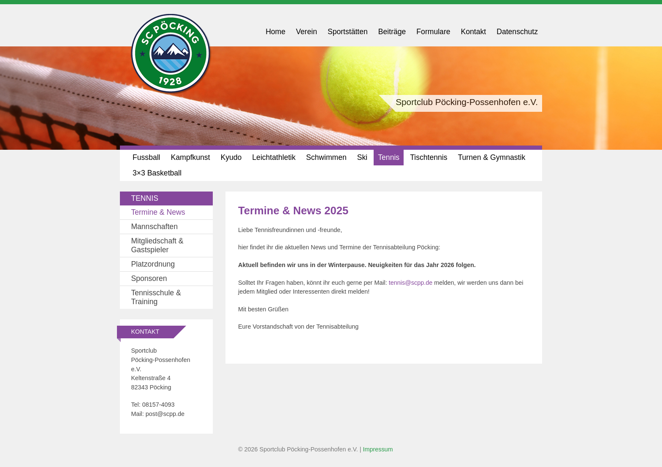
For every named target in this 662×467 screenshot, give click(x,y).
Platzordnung (153, 264)
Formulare (433, 31)
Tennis (388, 157)
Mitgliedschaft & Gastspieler (157, 245)
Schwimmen (326, 157)
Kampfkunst (190, 157)
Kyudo (230, 157)
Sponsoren (149, 278)
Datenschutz (517, 31)
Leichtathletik (274, 157)
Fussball (146, 157)
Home (275, 31)
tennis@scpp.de (410, 282)
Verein (306, 31)
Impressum (378, 449)
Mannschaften (154, 226)
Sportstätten (348, 31)
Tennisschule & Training (156, 297)
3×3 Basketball (157, 173)
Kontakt (473, 31)
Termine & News (158, 212)
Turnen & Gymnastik (491, 157)
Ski (362, 157)
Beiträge (392, 31)
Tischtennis (428, 157)
